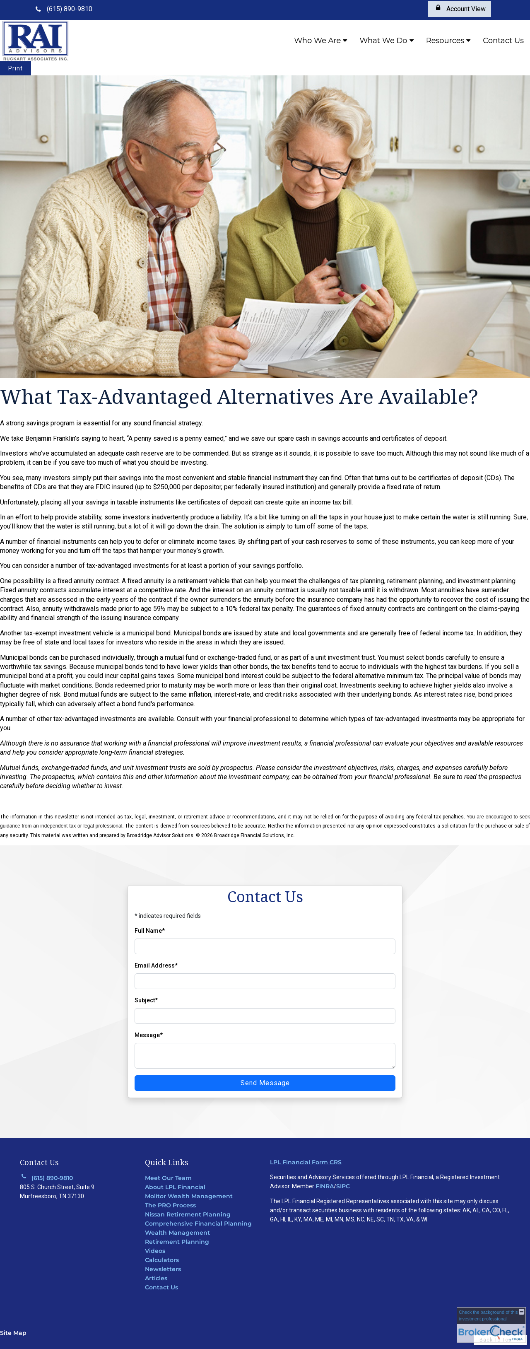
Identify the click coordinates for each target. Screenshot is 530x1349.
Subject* (146, 1000)
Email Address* (156, 965)
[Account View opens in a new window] (459, 9)
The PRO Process (170, 1205)
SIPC (343, 1186)
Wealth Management (177, 1232)
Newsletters (163, 1269)
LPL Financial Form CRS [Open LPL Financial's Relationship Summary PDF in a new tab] (306, 1162)
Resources (445, 40)
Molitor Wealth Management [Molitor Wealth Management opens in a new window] (189, 1196)
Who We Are (317, 40)
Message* (149, 1035)
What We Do (383, 40)
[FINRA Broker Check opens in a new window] (491, 1325)
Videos (155, 1251)
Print (15, 68)
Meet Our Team (168, 1178)
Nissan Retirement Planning (188, 1214)
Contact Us (503, 40)
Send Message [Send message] (265, 1083)
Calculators (162, 1260)
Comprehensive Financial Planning (198, 1223)
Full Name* (150, 930)
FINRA (325, 1186)
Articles (156, 1278)
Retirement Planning (177, 1241)
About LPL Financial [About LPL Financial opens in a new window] (175, 1187)
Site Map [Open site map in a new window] (13, 1333)
